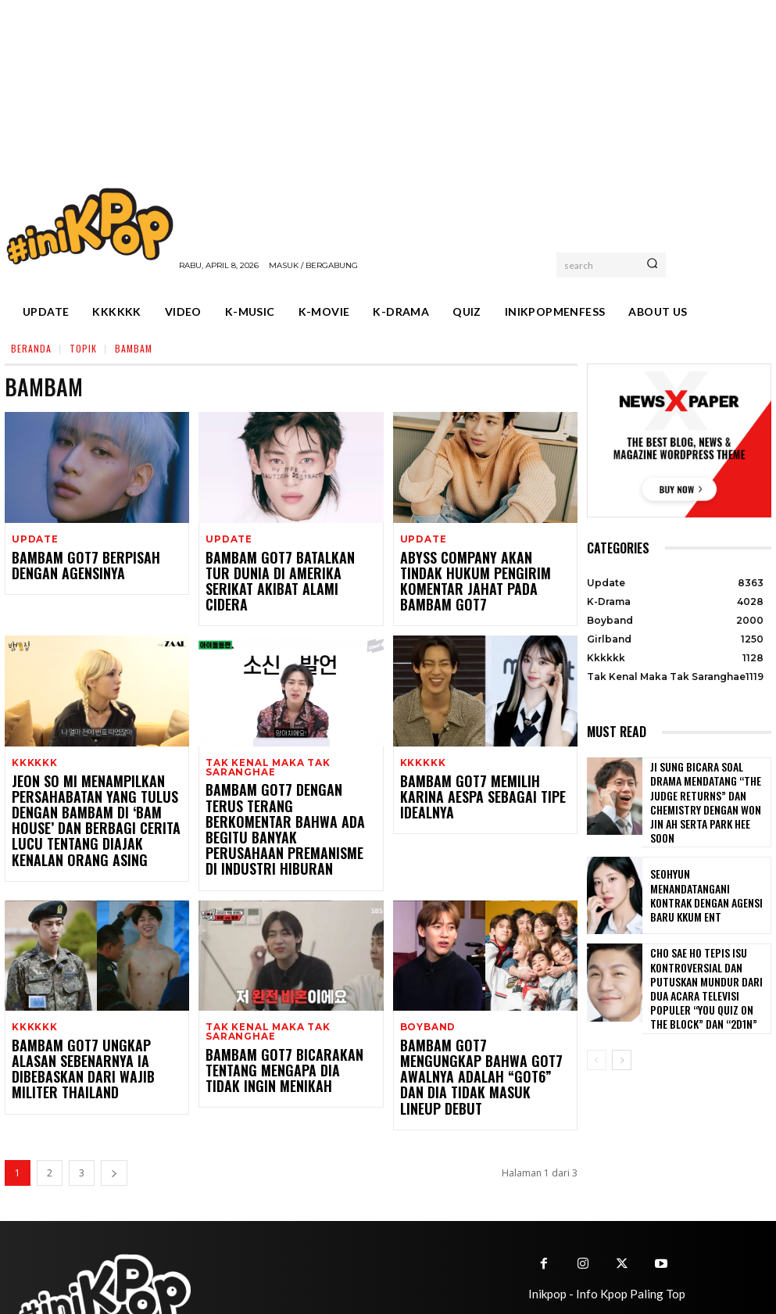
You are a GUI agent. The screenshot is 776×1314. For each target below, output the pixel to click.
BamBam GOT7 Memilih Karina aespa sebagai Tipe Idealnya (474, 770)
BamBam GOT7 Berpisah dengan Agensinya (91, 565)
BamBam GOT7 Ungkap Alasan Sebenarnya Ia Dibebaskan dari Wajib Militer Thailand (91, 1025)
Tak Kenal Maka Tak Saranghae (263, 748)
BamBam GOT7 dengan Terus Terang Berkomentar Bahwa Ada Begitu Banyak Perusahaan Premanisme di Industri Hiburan (290, 793)
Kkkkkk (32, 744)
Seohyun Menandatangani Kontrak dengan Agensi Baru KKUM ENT (706, 883)
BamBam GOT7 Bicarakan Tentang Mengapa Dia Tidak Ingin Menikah (289, 1033)
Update (33, 539)
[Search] (652, 264)
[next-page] (114, 1117)
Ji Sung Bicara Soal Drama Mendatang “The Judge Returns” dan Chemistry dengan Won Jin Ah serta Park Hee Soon (708, 796)
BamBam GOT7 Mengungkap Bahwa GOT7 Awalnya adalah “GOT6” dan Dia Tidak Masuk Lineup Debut (473, 1032)
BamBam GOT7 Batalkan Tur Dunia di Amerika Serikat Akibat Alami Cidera (288, 572)
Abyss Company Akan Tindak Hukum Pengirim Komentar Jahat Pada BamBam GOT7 (483, 572)
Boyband (426, 992)
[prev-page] (596, 1039)
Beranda (31, 348)
